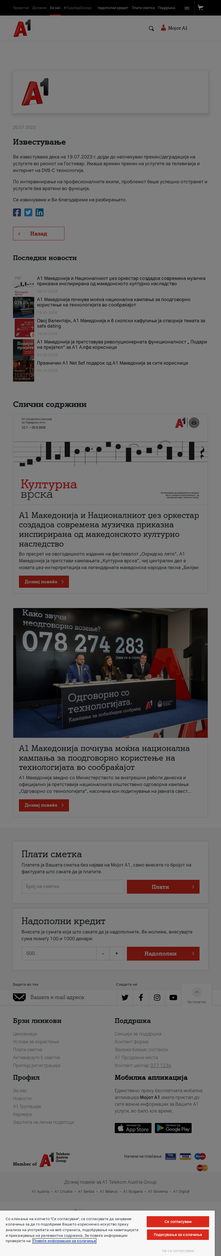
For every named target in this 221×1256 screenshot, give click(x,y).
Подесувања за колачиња (178, 1235)
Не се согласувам (178, 1251)
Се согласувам (177, 1222)
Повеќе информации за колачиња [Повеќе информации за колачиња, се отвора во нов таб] (64, 1241)
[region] (107, 1233)
